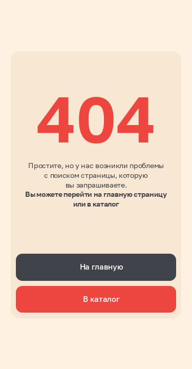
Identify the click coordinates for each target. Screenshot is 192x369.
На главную (101, 266)
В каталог (101, 299)
